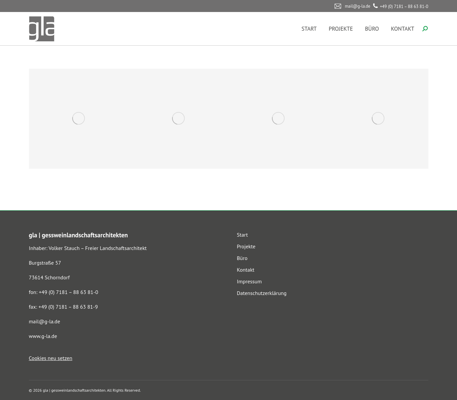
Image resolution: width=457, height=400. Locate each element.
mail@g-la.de (44, 321)
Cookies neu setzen (51, 358)
